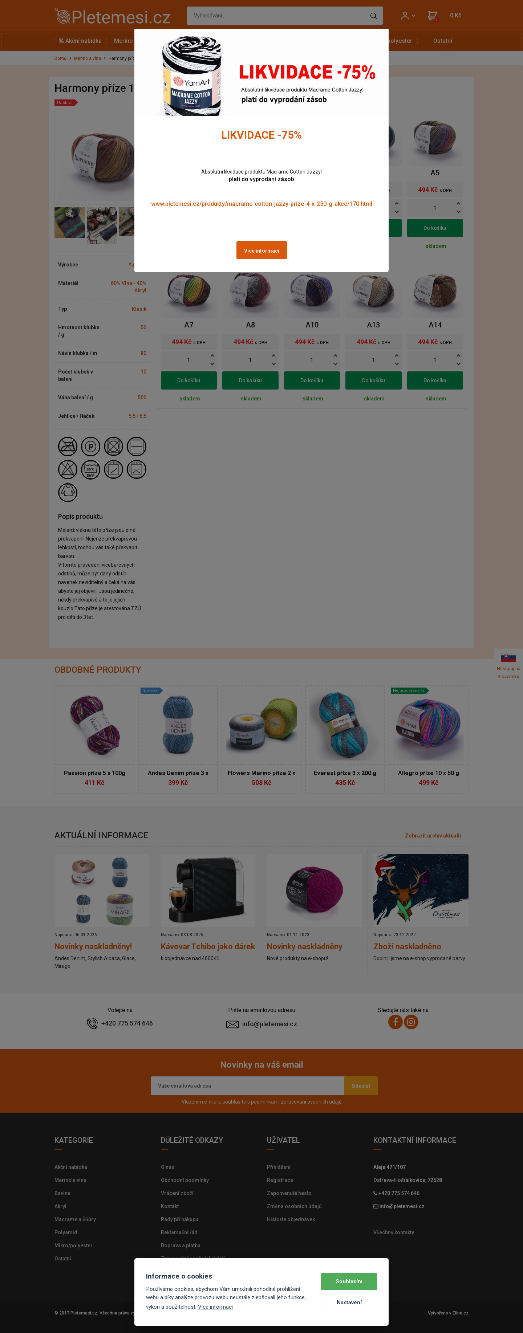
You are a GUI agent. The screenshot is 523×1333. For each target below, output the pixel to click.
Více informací (261, 251)
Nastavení (349, 1302)
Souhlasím (349, 1281)
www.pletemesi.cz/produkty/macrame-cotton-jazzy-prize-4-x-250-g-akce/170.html (261, 203)
